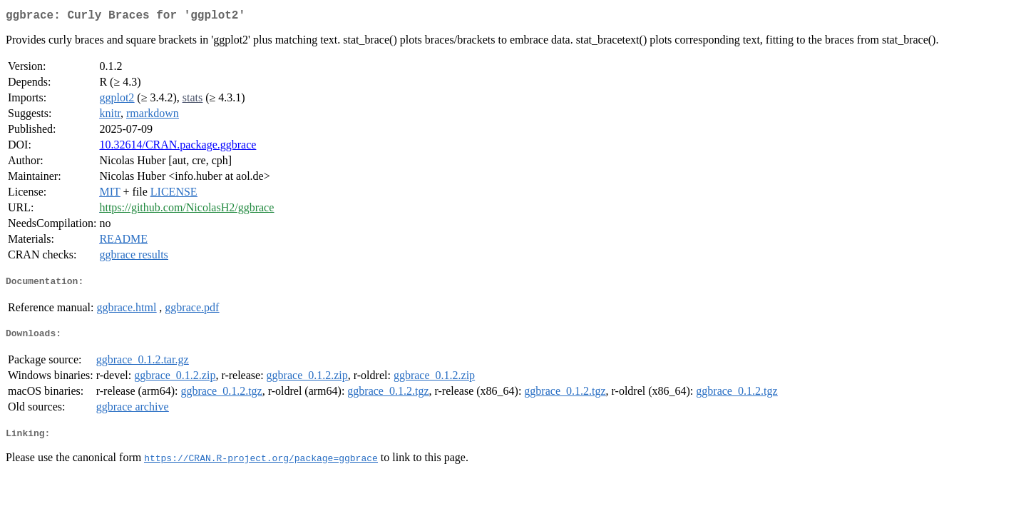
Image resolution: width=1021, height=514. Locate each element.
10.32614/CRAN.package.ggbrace (177, 147)
